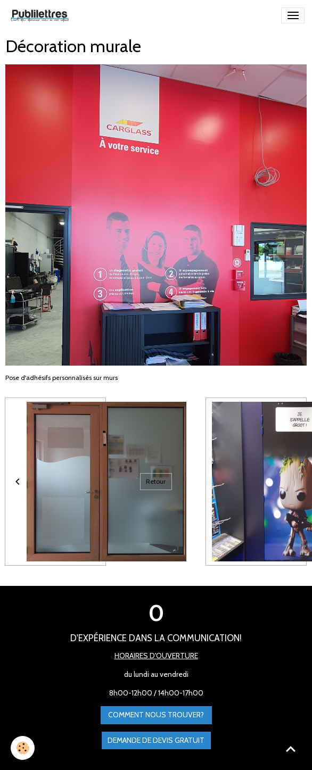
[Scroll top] (290, 748)
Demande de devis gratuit (156, 740)
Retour (156, 481)
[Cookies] (23, 748)
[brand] (41, 15)
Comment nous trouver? (156, 714)
